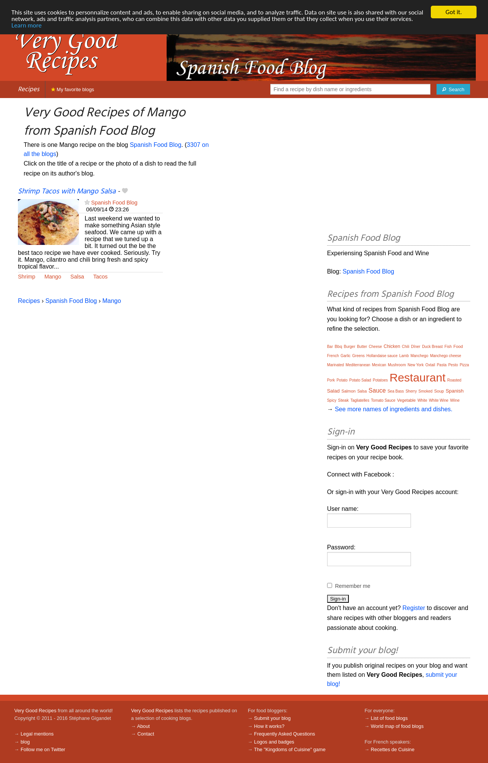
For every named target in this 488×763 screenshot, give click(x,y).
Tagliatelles (359, 400)
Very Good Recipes (35, 710)
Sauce (377, 390)
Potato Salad (360, 380)
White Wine (438, 400)
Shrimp (26, 277)
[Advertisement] (398, 166)
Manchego (420, 356)
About (143, 726)
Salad (333, 391)
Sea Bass (395, 391)
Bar (330, 346)
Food (458, 346)
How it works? (269, 726)
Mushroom (397, 365)
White (422, 400)
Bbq (338, 346)
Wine (454, 400)
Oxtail (430, 365)
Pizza (464, 365)
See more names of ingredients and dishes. (394, 409)
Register (414, 608)
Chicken (392, 346)
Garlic (345, 356)
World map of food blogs (397, 726)
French (333, 356)
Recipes (28, 89)
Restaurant (418, 377)
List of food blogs (389, 718)
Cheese (375, 346)
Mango (53, 277)
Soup (439, 391)
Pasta (442, 365)
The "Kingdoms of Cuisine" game (290, 749)
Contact (145, 734)
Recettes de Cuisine (393, 749)
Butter (362, 346)
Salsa (77, 277)
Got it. (453, 12)
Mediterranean (358, 365)
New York (416, 365)
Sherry (411, 391)
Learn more (26, 25)
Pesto (453, 365)
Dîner (415, 346)
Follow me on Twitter (43, 749)
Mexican (379, 365)
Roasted (454, 380)
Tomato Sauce (383, 400)
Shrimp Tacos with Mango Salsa (67, 191)
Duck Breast (432, 346)
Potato (342, 380)
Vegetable (406, 400)
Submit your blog (272, 718)
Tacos (100, 277)
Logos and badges (274, 742)
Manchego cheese (445, 356)
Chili (405, 346)
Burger (349, 346)
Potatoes (380, 380)
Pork (331, 380)
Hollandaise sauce (382, 356)
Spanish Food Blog (155, 145)
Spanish (455, 391)
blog (25, 742)
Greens (358, 356)
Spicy (331, 400)
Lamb (404, 356)
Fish (448, 346)
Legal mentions (37, 734)
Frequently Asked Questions (284, 734)
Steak (343, 400)
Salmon (348, 391)
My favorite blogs (72, 89)
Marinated (335, 365)
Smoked (426, 391)
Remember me (353, 586)
